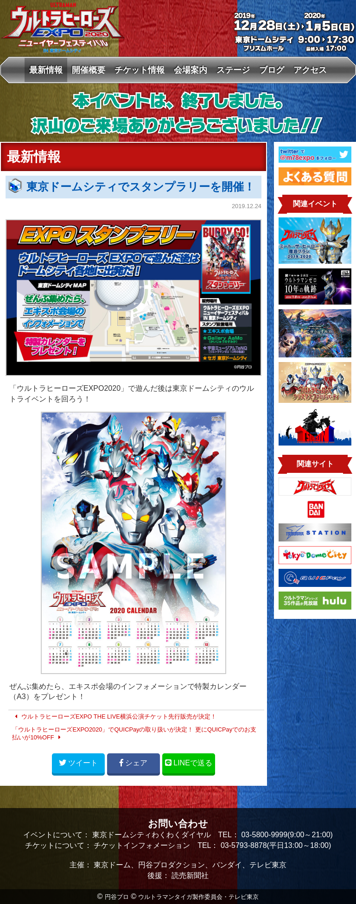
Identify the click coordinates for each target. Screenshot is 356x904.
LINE (188, 763)
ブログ (271, 70)
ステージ (233, 70)
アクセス (310, 70)
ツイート (78, 763)
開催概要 (88, 70)
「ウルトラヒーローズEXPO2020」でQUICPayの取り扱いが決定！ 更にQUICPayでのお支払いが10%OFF (134, 733)
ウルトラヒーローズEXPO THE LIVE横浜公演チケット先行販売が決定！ (114, 716)
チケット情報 (139, 70)
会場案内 (190, 70)
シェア (133, 763)
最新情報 (46, 70)
